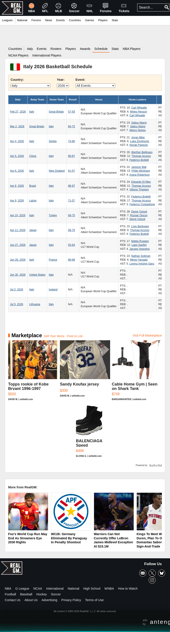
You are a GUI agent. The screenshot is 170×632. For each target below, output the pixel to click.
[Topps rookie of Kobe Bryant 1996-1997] (33, 372)
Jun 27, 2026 (18, 244)
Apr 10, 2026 (17, 215)
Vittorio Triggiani (139, 189)
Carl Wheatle (139, 107)
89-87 (71, 156)
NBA (8, 588)
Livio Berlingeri (140, 226)
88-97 (71, 185)
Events (60, 20)
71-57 (71, 200)
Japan (33, 230)
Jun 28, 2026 (18, 259)
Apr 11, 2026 (17, 230)
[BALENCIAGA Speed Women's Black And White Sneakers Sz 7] (89, 433)
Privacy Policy (71, 600)
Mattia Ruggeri (140, 241)
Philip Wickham (140, 170)
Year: (61, 79)
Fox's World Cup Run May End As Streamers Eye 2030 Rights (27, 538)
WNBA (109, 588)
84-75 (71, 126)
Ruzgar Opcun (139, 215)
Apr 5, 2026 (17, 156)
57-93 (71, 111)
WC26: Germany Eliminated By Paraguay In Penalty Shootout (69, 538)
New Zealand (57, 170)
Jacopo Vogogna (139, 248)
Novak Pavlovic (138, 145)
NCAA (37, 588)
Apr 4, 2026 (17, 141)
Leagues (7, 20)
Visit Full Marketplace (147, 335)
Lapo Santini (138, 244)
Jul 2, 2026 (16, 289)
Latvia (33, 200)
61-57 (71, 170)
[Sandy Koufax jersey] (85, 372)
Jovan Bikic (138, 137)
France (53, 259)
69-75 (71, 215)
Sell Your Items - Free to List (63, 336)
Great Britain (56, 111)
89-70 (71, 230)
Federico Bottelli (139, 160)
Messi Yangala (139, 259)
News (48, 20)
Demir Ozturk (139, 211)
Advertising (49, 600)
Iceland (53, 289)
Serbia (52, 141)
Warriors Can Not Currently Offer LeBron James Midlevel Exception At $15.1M (113, 540)
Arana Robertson (139, 174)
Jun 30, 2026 (18, 274)
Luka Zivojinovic (139, 141)
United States (37, 274)
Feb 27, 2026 (18, 111)
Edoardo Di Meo (141, 181)
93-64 (71, 244)
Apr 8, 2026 (17, 185)
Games (89, 20)
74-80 (71, 141)
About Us (30, 600)
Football (10, 594)
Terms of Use (94, 600)
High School (91, 588)
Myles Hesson (138, 111)
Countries (75, 20)
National (73, 588)
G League (22, 588)
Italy (31, 111)
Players (102, 20)
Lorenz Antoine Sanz (141, 263)
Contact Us (12, 600)
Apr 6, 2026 (17, 170)
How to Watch (128, 588)
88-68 (71, 259)
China (32, 156)
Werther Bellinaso (141, 152)
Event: (80, 79)
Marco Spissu (137, 130)
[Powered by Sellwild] (155, 465)
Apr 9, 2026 (17, 200)
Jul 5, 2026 (16, 304)
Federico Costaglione (142, 204)
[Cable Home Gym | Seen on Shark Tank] (137, 372)
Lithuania (34, 304)
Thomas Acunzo (141, 156)
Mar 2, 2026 (17, 126)
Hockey (41, 594)
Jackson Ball (138, 167)
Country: (17, 79)
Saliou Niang (138, 122)
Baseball (26, 594)
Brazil (32, 185)
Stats (115, 20)
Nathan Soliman (140, 256)
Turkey (53, 215)
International (55, 588)
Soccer (56, 594)
